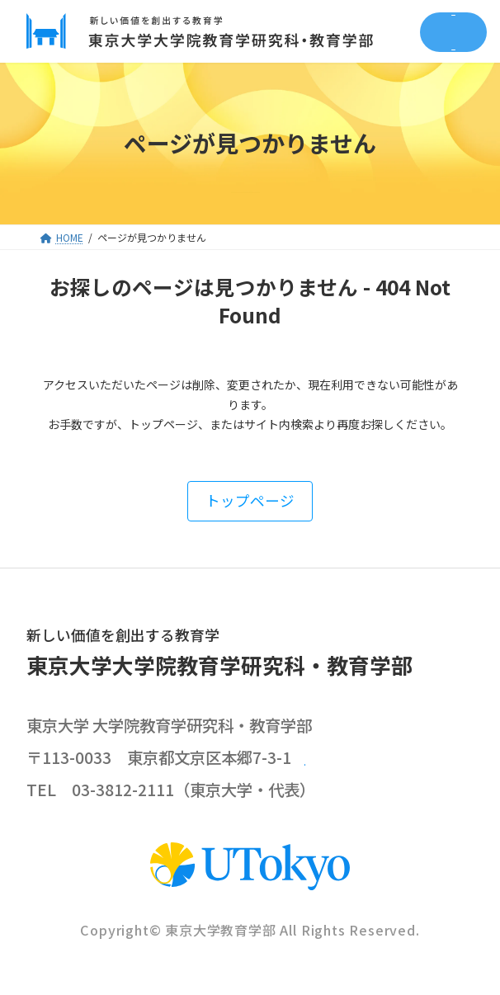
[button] (250, 501)
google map (356, 758)
